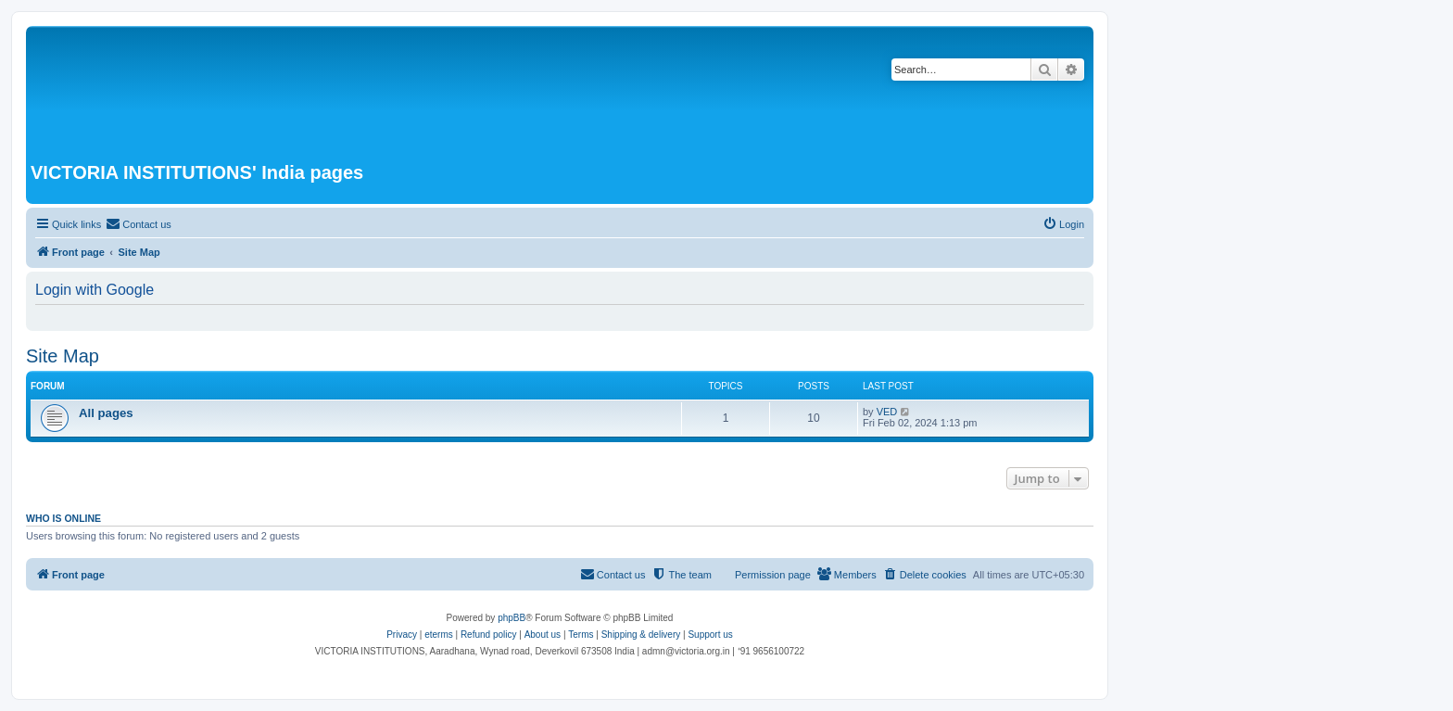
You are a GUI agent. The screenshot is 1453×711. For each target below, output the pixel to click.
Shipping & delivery (641, 634)
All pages (106, 413)
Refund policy (489, 634)
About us (542, 634)
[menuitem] (138, 224)
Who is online (63, 518)
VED (887, 411)
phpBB (511, 618)
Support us (710, 634)
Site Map (62, 356)
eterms (438, 634)
